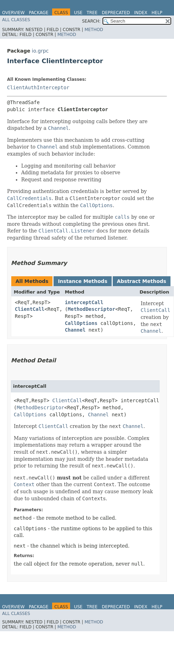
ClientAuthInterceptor (38, 87)
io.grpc (40, 51)
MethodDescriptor (91, 309)
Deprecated (116, 12)
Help (156, 12)
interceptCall (84, 302)
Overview (13, 12)
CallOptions (81, 323)
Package (38, 12)
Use (78, 12)
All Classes (16, 19)
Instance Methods (82, 281)
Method (94, 29)
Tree (92, 12)
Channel (75, 330)
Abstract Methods (141, 281)
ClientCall (29, 309)
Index (141, 12)
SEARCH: (91, 21)
